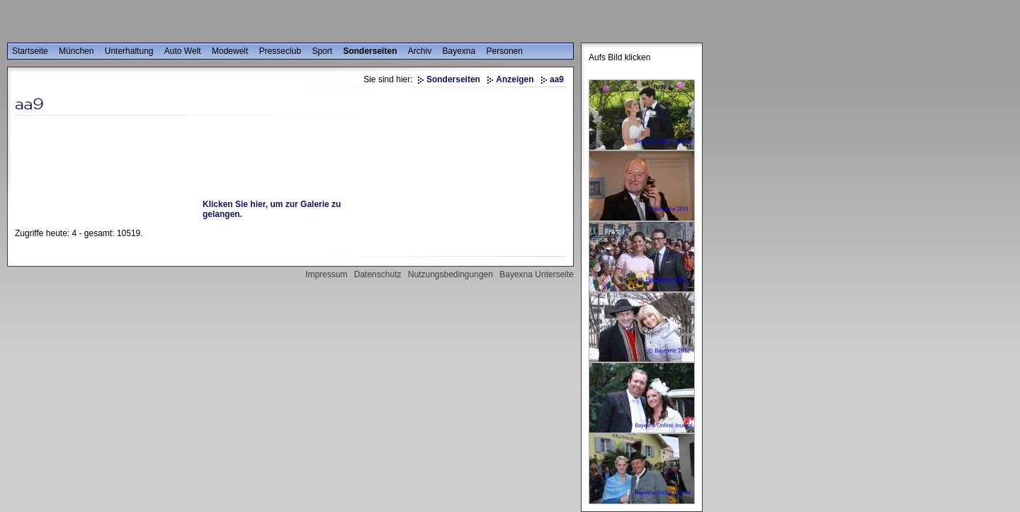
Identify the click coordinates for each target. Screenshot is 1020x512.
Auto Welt (182, 51)
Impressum (326, 274)
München (76, 51)
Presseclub (280, 51)
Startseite (30, 51)
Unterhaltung (129, 51)
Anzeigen (514, 79)
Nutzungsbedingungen (450, 274)
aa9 (557, 79)
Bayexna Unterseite (536, 274)
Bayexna (459, 51)
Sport (322, 51)
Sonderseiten (370, 51)
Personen (505, 51)
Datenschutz (378, 274)
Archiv (419, 51)
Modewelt (230, 51)
